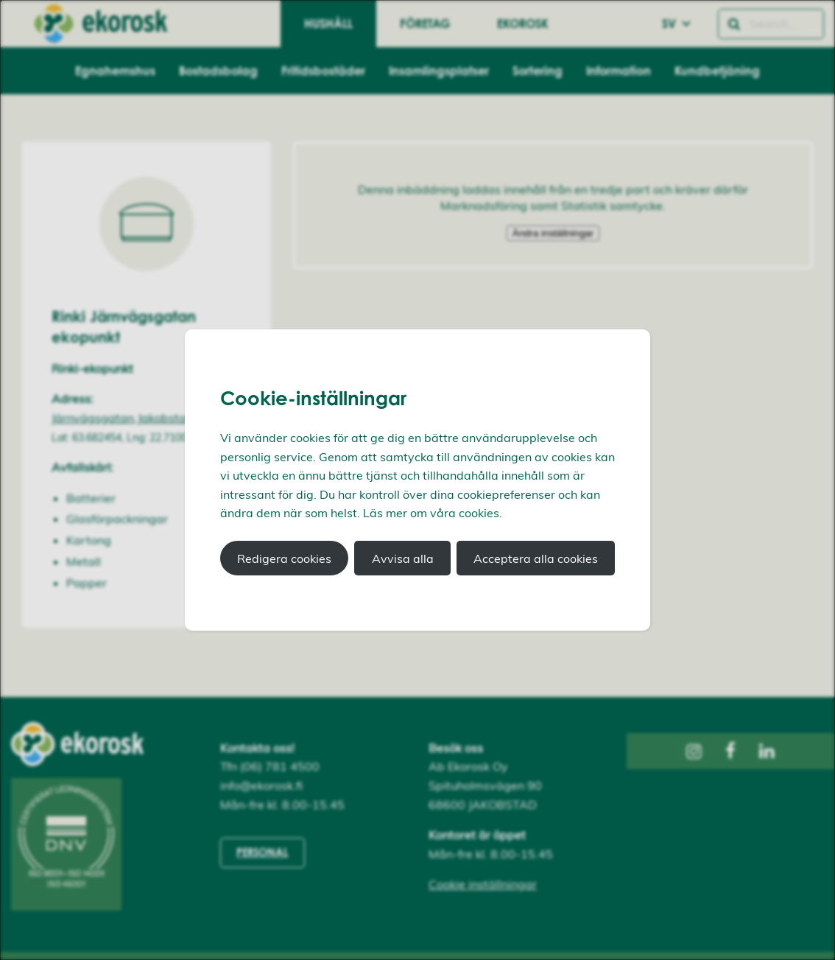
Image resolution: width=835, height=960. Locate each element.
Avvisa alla (403, 558)
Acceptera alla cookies (535, 558)
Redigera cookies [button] (284, 558)
